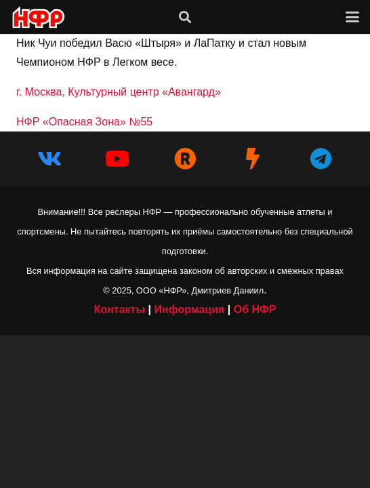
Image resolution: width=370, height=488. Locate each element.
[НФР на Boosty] (253, 158)
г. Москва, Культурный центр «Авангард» (118, 92)
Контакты (119, 309)
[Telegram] (320, 158)
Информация (189, 309)
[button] (185, 17)
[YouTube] (117, 158)
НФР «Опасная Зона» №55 (84, 121)
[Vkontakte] (49, 158)
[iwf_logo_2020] (38, 17)
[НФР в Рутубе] (185, 158)
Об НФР (255, 309)
